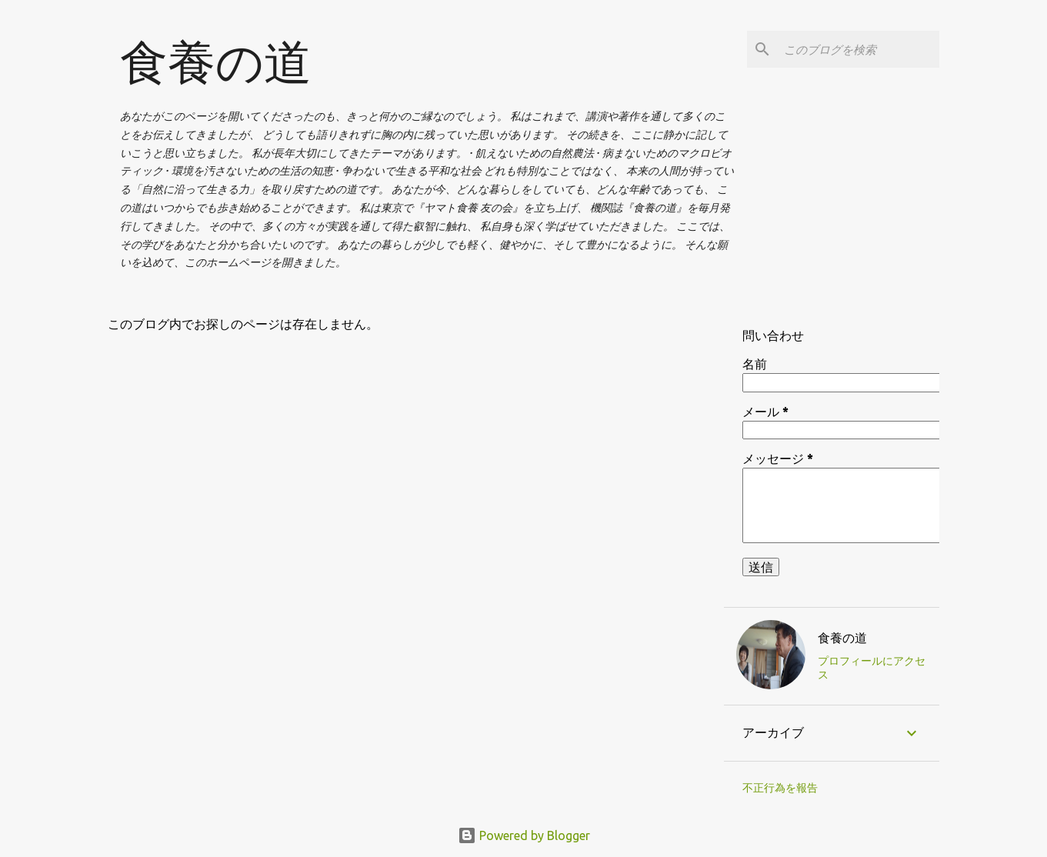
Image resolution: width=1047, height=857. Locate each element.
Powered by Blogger (524, 835)
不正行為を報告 (780, 788)
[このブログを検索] (858, 49)
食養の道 (216, 61)
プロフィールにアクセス (871, 668)
